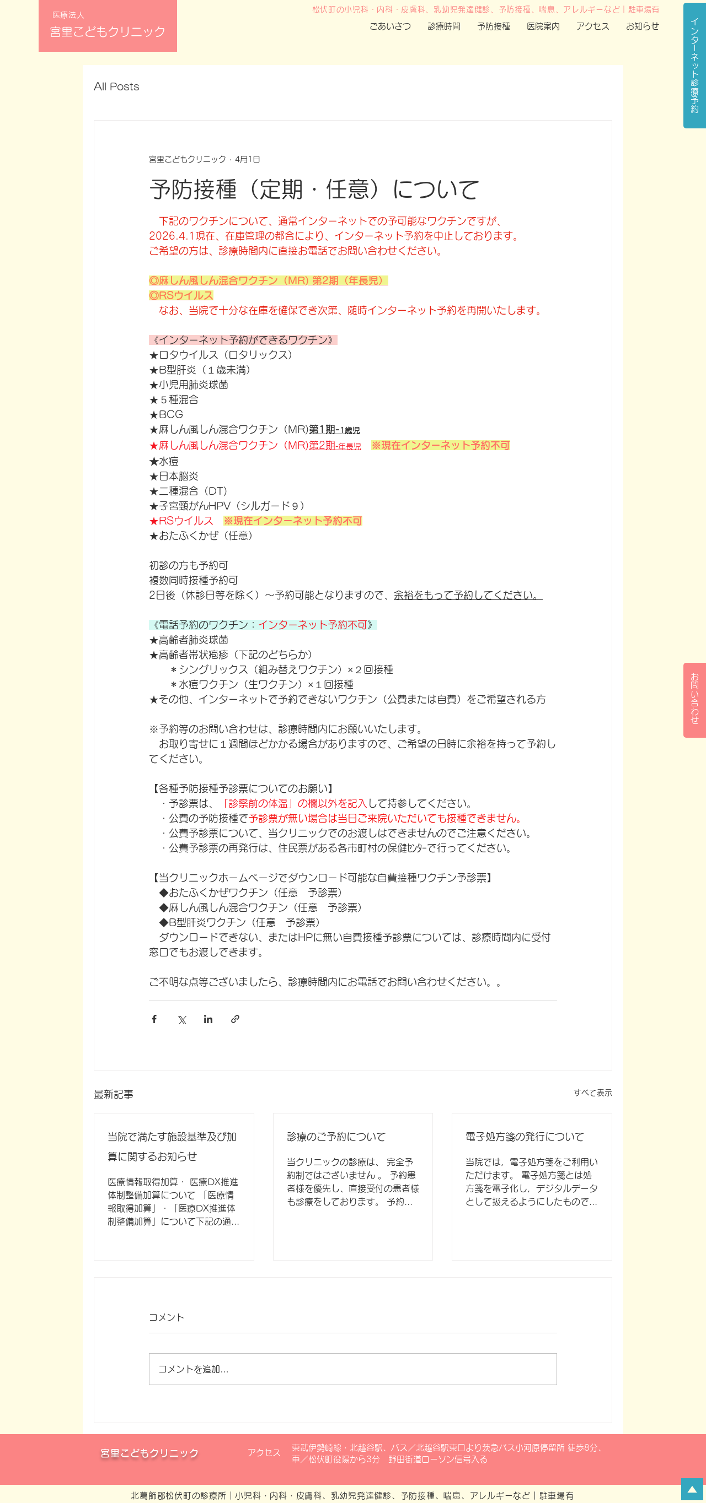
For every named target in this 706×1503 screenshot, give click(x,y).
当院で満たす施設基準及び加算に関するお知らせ (172, 1146)
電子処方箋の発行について (525, 1137)
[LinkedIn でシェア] (208, 1019)
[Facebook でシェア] (154, 1019)
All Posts (117, 86)
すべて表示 (593, 1092)
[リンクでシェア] (235, 1019)
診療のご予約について (336, 1137)
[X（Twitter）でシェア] (181, 1019)
